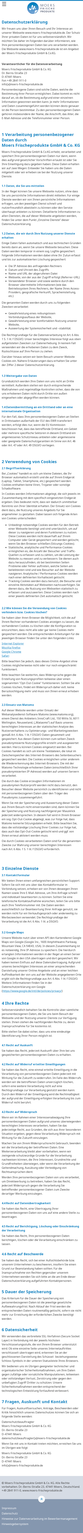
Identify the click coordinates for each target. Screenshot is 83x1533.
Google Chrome (11, 652)
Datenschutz (10, 1513)
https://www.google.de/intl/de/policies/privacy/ (32, 991)
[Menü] (41, 3)
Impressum (9, 1508)
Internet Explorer (13, 643)
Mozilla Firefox (11, 647)
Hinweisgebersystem (15, 1524)
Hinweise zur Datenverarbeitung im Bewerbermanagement (39, 1519)
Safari (5, 656)
